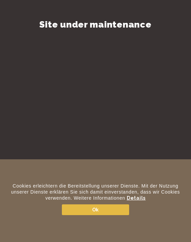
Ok (95, 209)
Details (136, 198)
